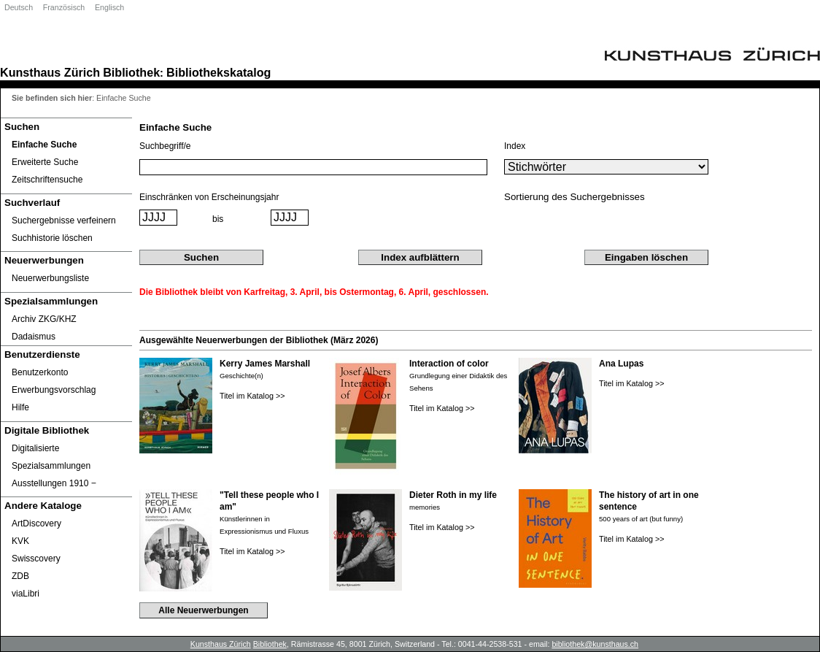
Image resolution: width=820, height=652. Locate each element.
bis (217, 219)
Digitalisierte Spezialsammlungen (51, 457)
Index (514, 146)
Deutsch (18, 7)
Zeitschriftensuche (47, 179)
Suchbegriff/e (165, 146)
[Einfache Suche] (66, 144)
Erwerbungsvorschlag (54, 390)
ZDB (20, 576)
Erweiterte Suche (45, 162)
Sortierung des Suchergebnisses (574, 196)
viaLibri (25, 593)
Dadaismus (33, 336)
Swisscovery (36, 558)
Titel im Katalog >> (252, 395)
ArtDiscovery (36, 523)
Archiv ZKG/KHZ (44, 319)
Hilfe (20, 407)
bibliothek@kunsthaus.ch (595, 644)
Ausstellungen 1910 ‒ (54, 483)
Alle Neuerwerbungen (203, 610)
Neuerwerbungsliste (50, 278)
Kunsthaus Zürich (50, 72)
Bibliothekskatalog (218, 72)
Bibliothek (131, 72)
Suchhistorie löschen (52, 238)
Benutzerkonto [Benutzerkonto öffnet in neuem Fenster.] (40, 372)
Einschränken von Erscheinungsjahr (209, 197)
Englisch (109, 7)
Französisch (64, 7)
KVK (20, 541)
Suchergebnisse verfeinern (64, 220)
